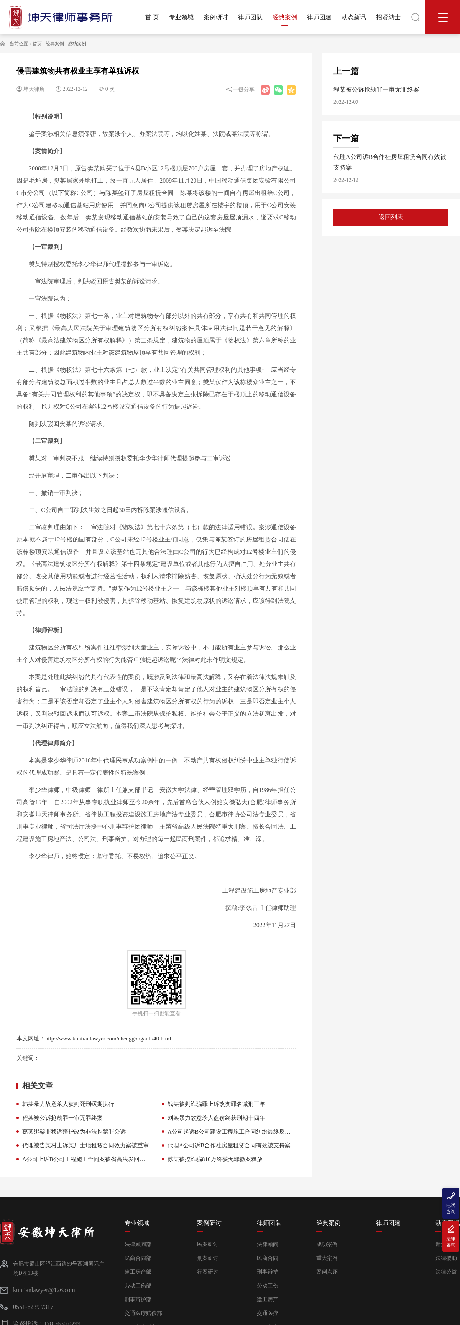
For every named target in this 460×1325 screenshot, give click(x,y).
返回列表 (391, 217)
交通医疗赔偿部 (143, 1313)
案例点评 (327, 1272)
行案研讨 (208, 1272)
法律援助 (446, 1258)
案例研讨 (209, 1223)
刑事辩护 (267, 1272)
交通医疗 (267, 1313)
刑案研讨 (208, 1258)
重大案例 (327, 1258)
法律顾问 (267, 1244)
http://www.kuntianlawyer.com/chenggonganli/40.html (108, 1038)
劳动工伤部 (138, 1286)
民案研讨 (208, 1244)
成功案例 (77, 43)
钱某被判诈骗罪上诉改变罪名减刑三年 (216, 1104)
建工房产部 (138, 1272)
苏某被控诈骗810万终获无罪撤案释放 (215, 1159)
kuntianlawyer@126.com (44, 1290)
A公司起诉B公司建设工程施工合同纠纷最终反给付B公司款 (242, 1132)
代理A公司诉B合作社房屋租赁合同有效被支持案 (229, 1145)
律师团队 (269, 1223)
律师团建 (388, 1223)
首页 (37, 43)
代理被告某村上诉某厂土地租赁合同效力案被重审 (85, 1145)
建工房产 (267, 1299)
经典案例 (55, 43)
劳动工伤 (267, 1286)
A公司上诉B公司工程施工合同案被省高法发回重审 (86, 1159)
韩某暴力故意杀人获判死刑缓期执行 (68, 1104)
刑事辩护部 (138, 1299)
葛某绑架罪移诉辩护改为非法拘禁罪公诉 (74, 1132)
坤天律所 (34, 89)
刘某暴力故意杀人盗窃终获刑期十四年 (216, 1118)
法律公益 (446, 1272)
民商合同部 (138, 1258)
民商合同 (267, 1258)
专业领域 (137, 1223)
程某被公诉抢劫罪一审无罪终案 (62, 1118)
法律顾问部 (138, 1244)
